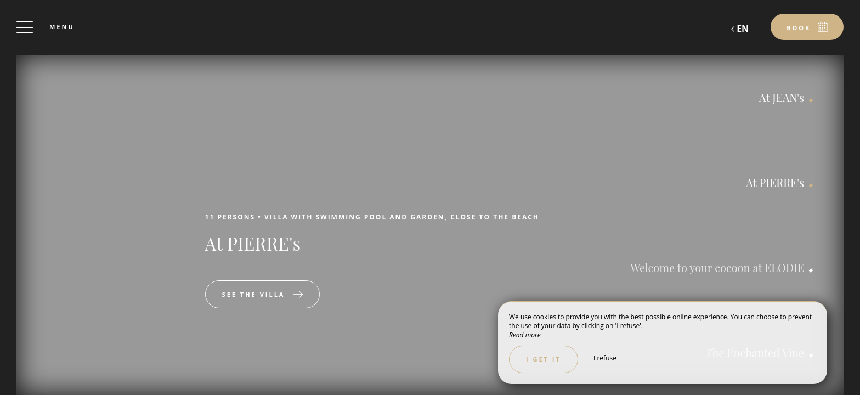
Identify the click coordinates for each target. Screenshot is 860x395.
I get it (543, 359)
